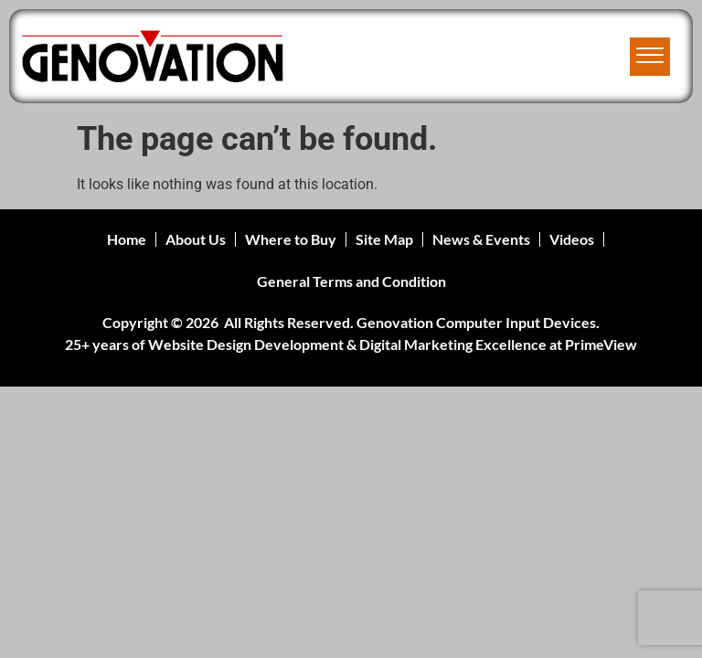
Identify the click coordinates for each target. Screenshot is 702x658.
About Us (195, 239)
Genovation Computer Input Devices (476, 322)
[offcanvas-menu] (650, 56)
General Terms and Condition (351, 281)
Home (126, 239)
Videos (571, 239)
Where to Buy (290, 239)
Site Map (384, 239)
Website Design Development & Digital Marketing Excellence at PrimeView (392, 344)
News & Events (481, 239)
